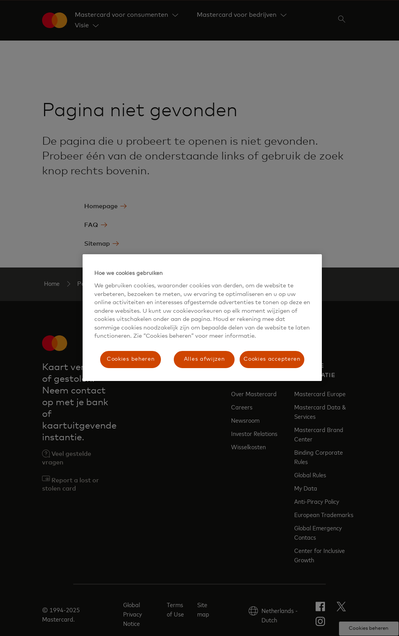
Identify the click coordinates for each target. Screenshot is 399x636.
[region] (202, 317)
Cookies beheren (131, 359)
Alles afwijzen (204, 359)
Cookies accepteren (272, 359)
